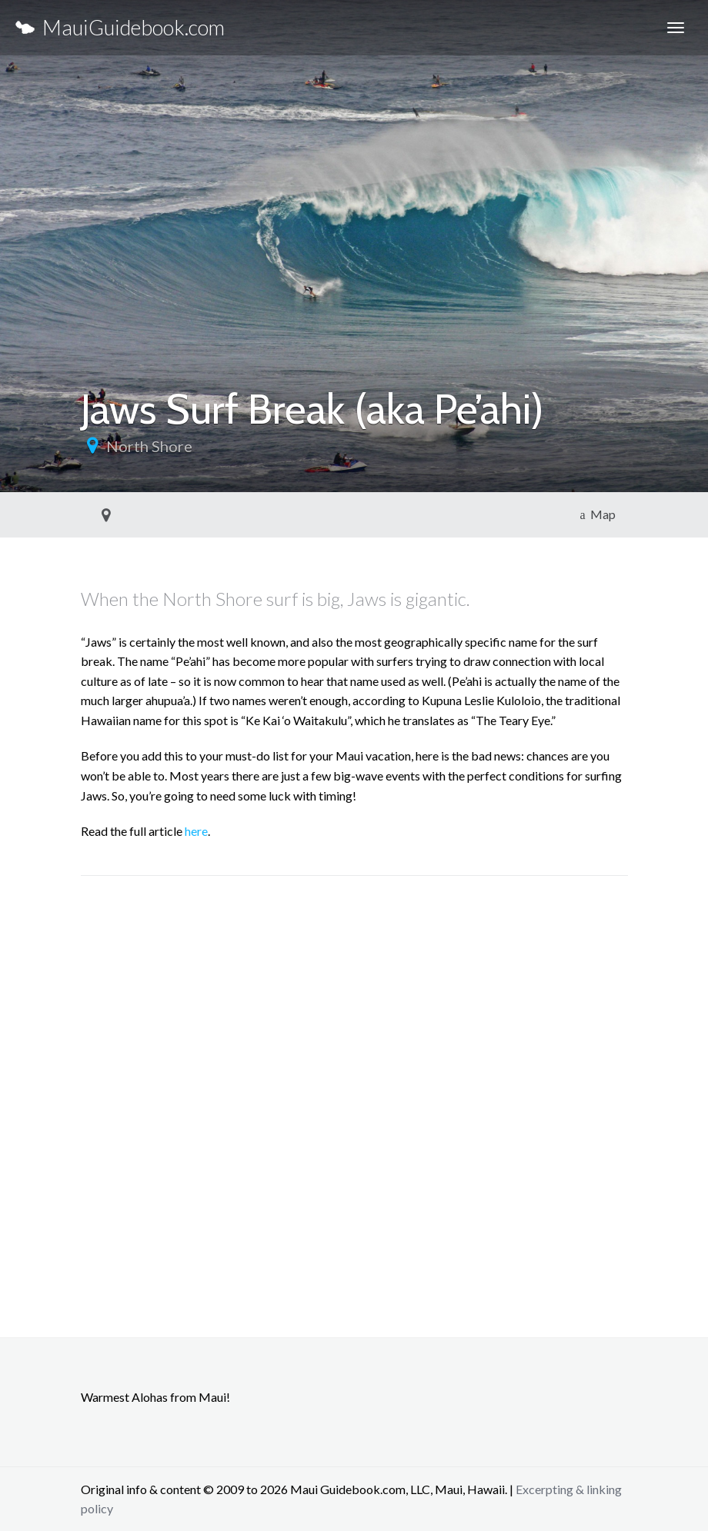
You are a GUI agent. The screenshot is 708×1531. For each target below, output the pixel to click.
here (196, 831)
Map (597, 514)
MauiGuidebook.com (120, 27)
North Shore (149, 446)
